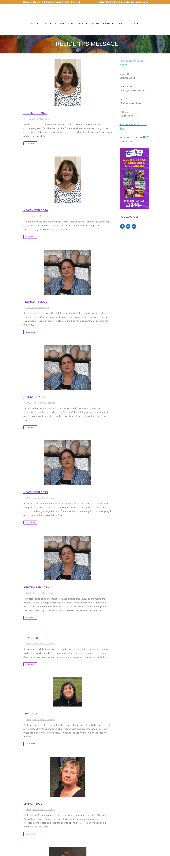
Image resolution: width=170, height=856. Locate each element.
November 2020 (35, 210)
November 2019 (35, 492)
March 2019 (32, 803)
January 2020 (34, 397)
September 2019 (36, 587)
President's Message (37, 118)
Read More (30, 143)
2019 (28, 402)
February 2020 (35, 301)
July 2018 (30, 637)
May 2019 (30, 713)
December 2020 (35, 113)
